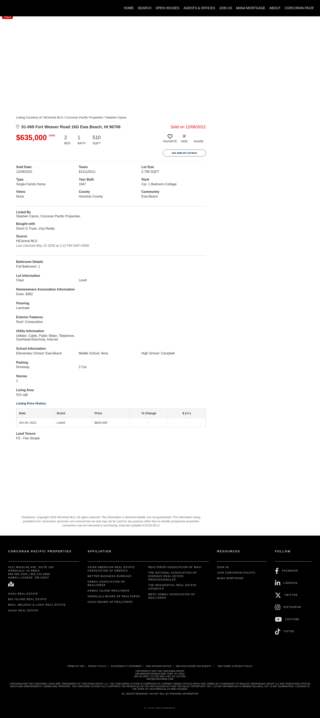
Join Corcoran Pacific (236, 572)
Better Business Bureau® (109, 576)
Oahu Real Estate (23, 593)
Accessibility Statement (126, 666)
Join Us (225, 8)
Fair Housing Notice (159, 666)
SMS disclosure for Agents (193, 666)
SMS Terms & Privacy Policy (235, 666)
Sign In (223, 567)
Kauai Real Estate (23, 610)
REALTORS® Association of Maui (175, 567)
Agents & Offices (199, 8)
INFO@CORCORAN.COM (160, 679)
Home (129, 8)
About (275, 8)
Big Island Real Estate (27, 599)
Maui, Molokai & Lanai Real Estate (37, 604)
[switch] (170, 140)
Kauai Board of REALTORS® (110, 602)
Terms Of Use (75, 666)
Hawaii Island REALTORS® (109, 590)
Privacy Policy (97, 666)
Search (144, 8)
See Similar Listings (184, 153)
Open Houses (167, 8)
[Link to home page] (8, 6)
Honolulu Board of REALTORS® (114, 596)
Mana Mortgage (250, 8)
